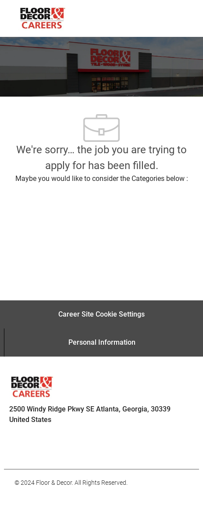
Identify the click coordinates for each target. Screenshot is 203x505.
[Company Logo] (42, 18)
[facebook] (25, 449)
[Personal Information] (102, 342)
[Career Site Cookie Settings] (101, 314)
